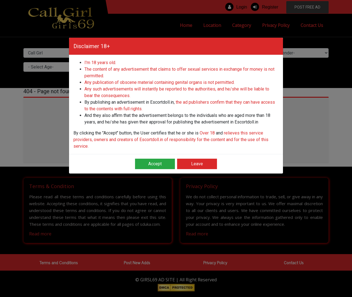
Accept (155, 163)
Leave (197, 163)
